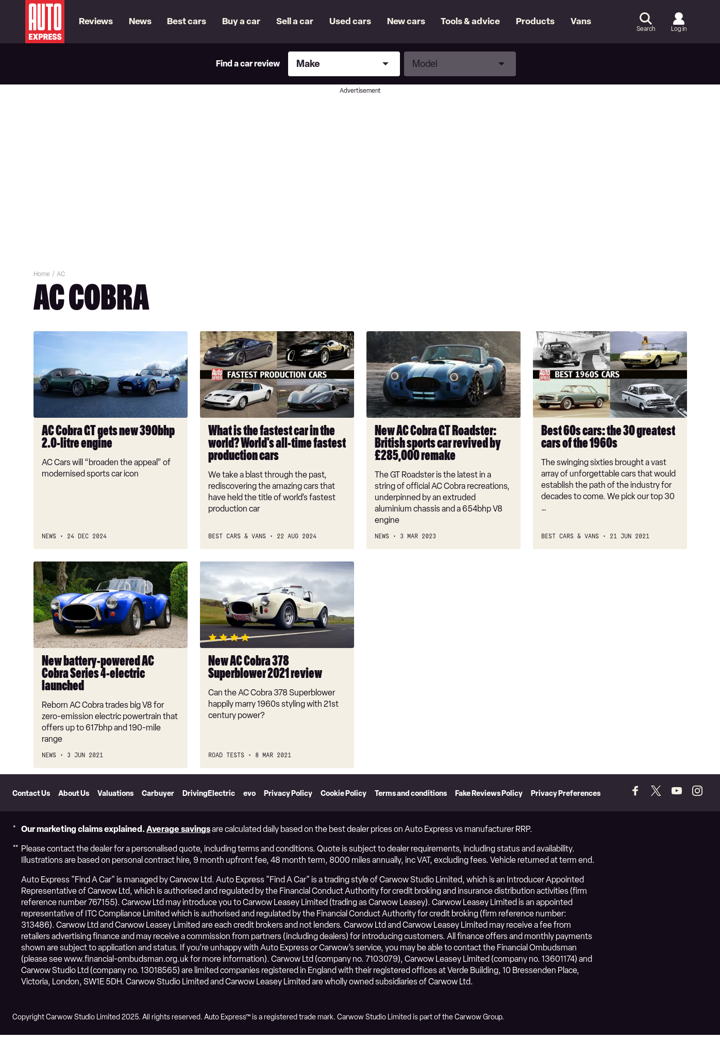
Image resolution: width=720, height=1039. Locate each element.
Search (646, 28)
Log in (678, 28)
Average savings (178, 833)
